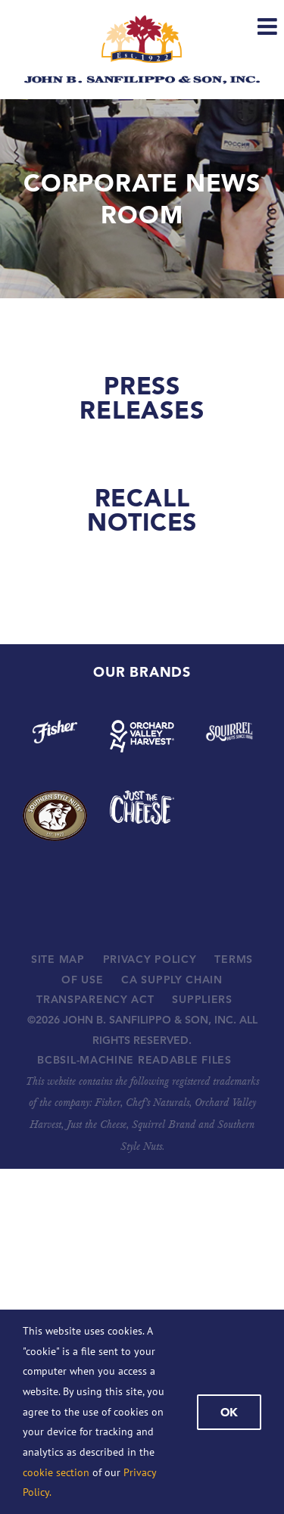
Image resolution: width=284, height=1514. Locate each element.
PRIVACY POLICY (150, 959)
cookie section (56, 1472)
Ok (229, 1412)
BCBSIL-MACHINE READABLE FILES (134, 1060)
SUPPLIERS (202, 999)
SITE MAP (58, 959)
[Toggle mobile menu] (268, 26)
